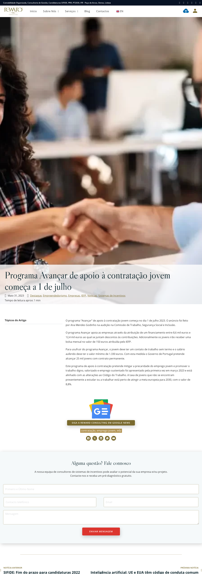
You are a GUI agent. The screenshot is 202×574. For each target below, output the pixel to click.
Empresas (74, 295)
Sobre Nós (49, 11)
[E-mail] (113, 438)
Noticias (92, 295)
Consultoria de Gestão (37, 2)
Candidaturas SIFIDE (58, 2)
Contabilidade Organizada (15, 2)
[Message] (101, 517)
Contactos (102, 11)
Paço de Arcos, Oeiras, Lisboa (98, 2)
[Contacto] (50, 502)
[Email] (151, 502)
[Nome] (101, 489)
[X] (94, 438)
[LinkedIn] (101, 438)
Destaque (36, 295)
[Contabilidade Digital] (186, 11)
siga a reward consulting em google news (101, 422)
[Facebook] (88, 438)
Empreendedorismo (55, 295)
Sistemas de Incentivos (111, 295)
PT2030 (76, 2)
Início (33, 11)
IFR (81, 2)
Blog (87, 11)
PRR (70, 2)
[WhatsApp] (107, 438)
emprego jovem (106, 430)
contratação (88, 430)
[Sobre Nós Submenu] (58, 11)
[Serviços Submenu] (77, 11)
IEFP (83, 295)
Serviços (70, 11)
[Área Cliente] (195, 11)
